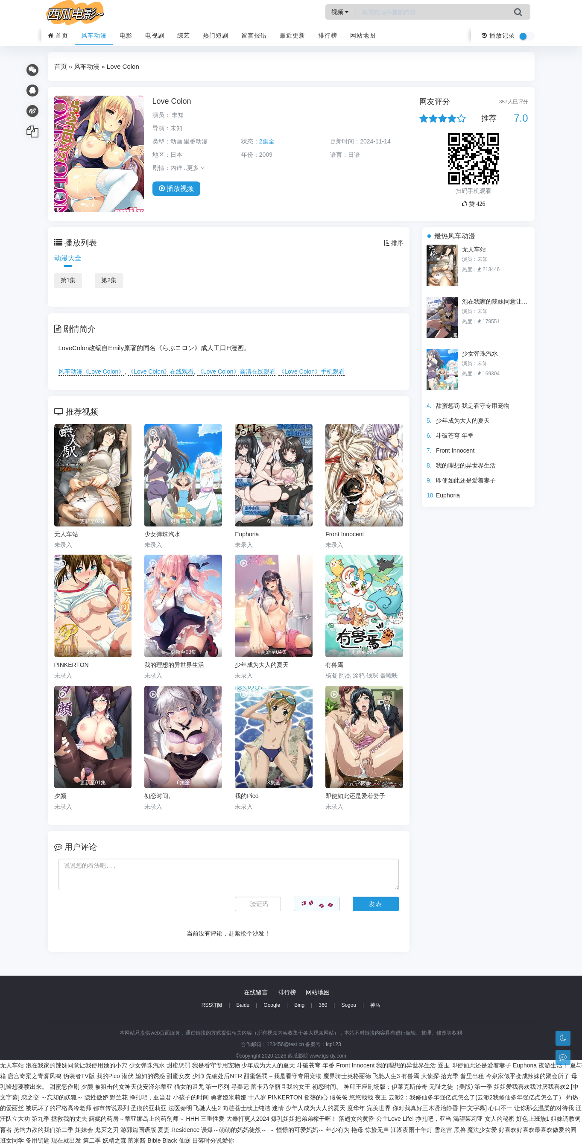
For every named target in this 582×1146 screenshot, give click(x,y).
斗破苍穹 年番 (455, 435)
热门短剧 (215, 35)
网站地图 (363, 35)
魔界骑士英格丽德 (347, 1076)
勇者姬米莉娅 (228, 1097)
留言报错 (254, 35)
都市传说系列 (111, 1108)
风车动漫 (94, 35)
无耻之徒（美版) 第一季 (461, 1086)
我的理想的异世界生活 (466, 465)
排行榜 (327, 35)
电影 (126, 35)
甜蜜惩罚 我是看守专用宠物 (472, 405)
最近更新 (292, 35)
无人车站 (474, 249)
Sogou (348, 1005)
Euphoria (448, 495)
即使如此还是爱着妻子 (466, 480)
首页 (58, 35)
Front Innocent (455, 450)
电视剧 (154, 35)
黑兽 (460, 1129)
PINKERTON (285, 1097)
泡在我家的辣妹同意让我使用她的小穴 (496, 301)
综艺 (183, 35)
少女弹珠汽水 (480, 353)
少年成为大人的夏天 (463, 420)
